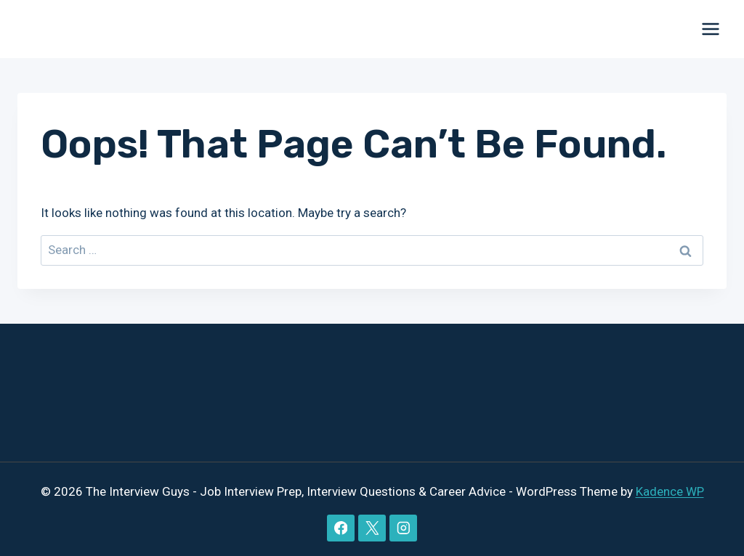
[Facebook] (340, 528)
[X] (371, 528)
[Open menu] (710, 29)
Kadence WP (670, 491)
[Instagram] (402, 528)
